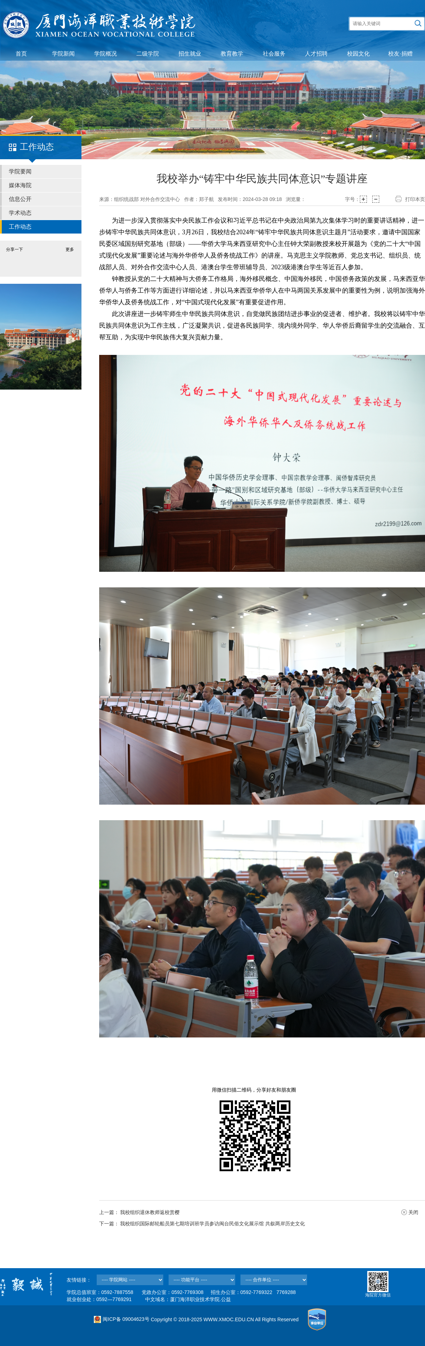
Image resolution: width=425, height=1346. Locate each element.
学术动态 (20, 213)
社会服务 (274, 54)
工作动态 (20, 227)
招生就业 (189, 54)
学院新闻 (63, 54)
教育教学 (232, 54)
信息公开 (20, 199)
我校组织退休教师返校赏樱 (150, 1212)
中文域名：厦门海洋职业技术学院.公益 (188, 1299)
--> (130, 1280)
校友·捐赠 (400, 54)
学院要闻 (20, 171)
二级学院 (147, 54)
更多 (70, 249)
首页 (21, 54)
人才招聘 (316, 54)
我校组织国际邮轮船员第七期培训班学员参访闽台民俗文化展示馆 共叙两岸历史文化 (212, 1223)
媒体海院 (20, 185)
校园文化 (358, 54)
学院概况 (105, 54)
